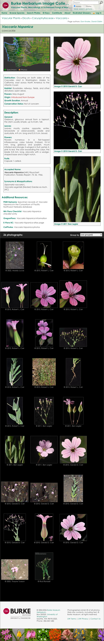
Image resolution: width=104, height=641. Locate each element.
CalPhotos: (8, 227)
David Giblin (96, 21)
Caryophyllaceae (43, 18)
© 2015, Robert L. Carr (44, 270)
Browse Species (17, 13)
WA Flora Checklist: (12, 211)
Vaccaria (61, 18)
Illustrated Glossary (82, 13)
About (67, 13)
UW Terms (71, 619)
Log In (98, 13)
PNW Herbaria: (10, 202)
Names (78, 6)
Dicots (26, 18)
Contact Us (95, 619)
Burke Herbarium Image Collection (42, 3)
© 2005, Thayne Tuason (15, 581)
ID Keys (46, 13)
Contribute (57, 13)
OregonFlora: (9, 218)
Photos (88, 6)
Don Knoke (85, 21)
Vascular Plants (11, 18)
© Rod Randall (44, 581)
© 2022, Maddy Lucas (15, 270)
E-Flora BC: (8, 222)
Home (4, 13)
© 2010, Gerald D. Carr (73, 465)
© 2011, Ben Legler (44, 426)
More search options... (84, 9)
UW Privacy (83, 619)
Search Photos (33, 13)
